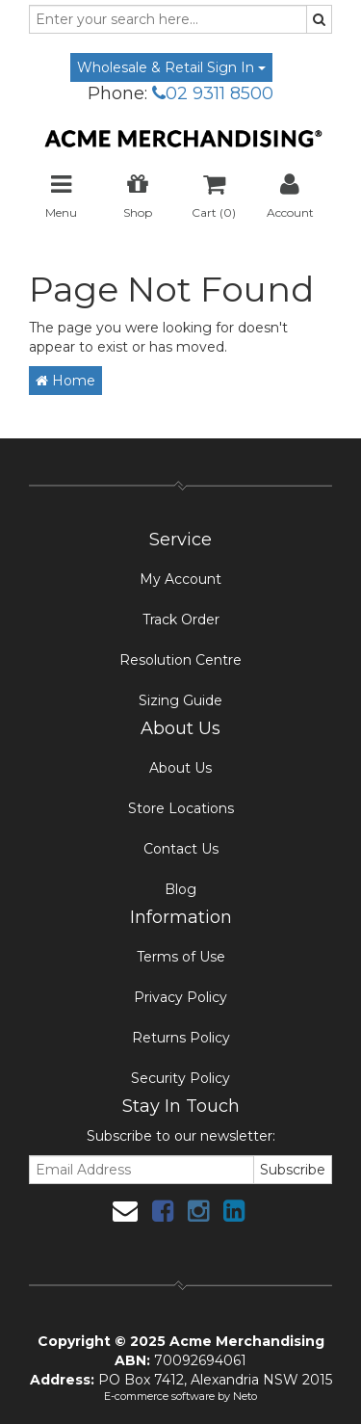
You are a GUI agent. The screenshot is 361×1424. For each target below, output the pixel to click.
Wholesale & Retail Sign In (171, 67)
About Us (180, 768)
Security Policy (180, 1078)
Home (65, 380)
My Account (180, 579)
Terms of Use (181, 956)
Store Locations (181, 808)
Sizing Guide (180, 700)
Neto (245, 1396)
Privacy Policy (180, 997)
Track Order (180, 619)
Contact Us (181, 848)
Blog (180, 889)
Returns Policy (181, 1037)
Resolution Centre (180, 660)
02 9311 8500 (212, 93)
